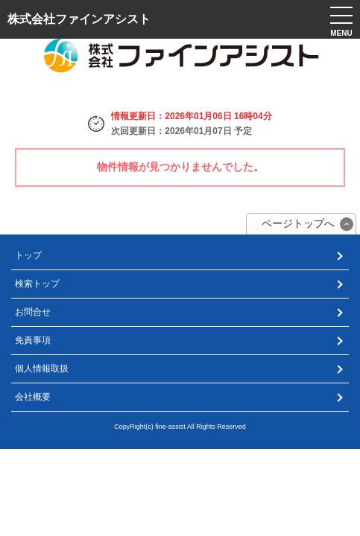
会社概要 (33, 397)
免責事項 (33, 340)
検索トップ (37, 283)
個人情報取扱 (42, 368)
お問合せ (33, 312)
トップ (28, 255)
